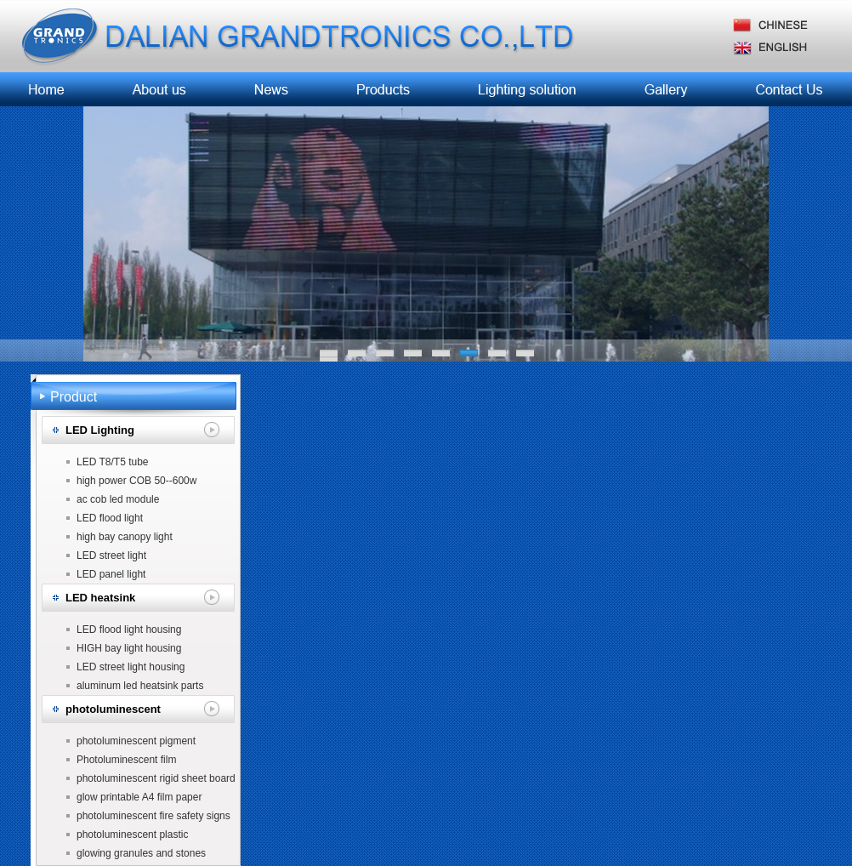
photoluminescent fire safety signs (153, 816)
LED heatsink (100, 597)
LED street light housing (131, 667)
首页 (47, 89)
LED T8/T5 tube (113, 462)
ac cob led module (118, 499)
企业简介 (160, 89)
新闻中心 (268, 89)
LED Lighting (99, 430)
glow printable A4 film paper (139, 797)
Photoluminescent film (126, 760)
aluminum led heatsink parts (140, 686)
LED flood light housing (129, 629)
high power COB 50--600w (136, 481)
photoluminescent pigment (136, 741)
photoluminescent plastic (132, 834)
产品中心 (376, 89)
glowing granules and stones (141, 853)
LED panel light (111, 574)
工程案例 (666, 89)
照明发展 (527, 89)
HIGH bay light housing (129, 648)
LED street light (111, 555)
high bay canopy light (125, 537)
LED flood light (110, 518)
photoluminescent (113, 709)
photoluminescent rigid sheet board (156, 778)
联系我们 (786, 89)
